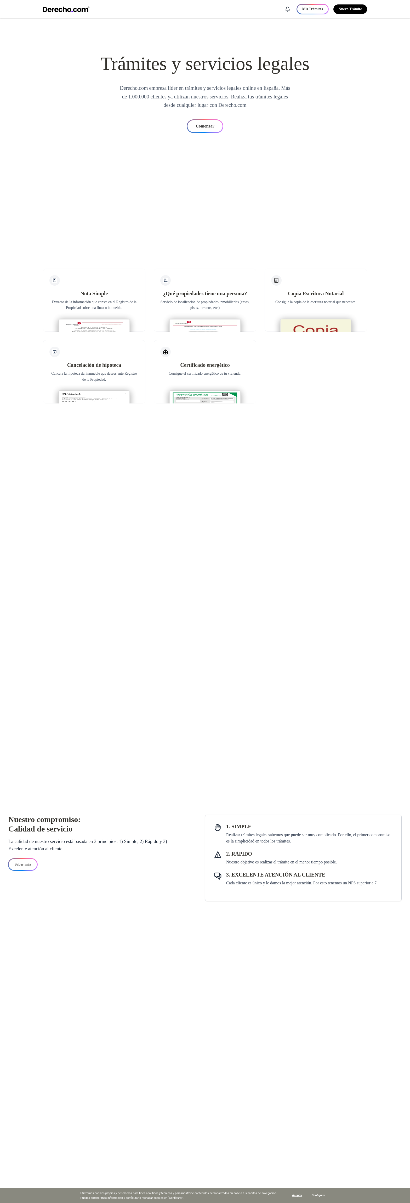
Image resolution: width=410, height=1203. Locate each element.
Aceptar (297, 1195)
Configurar (319, 1195)
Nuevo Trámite (350, 9)
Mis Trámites (312, 9)
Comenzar (205, 126)
